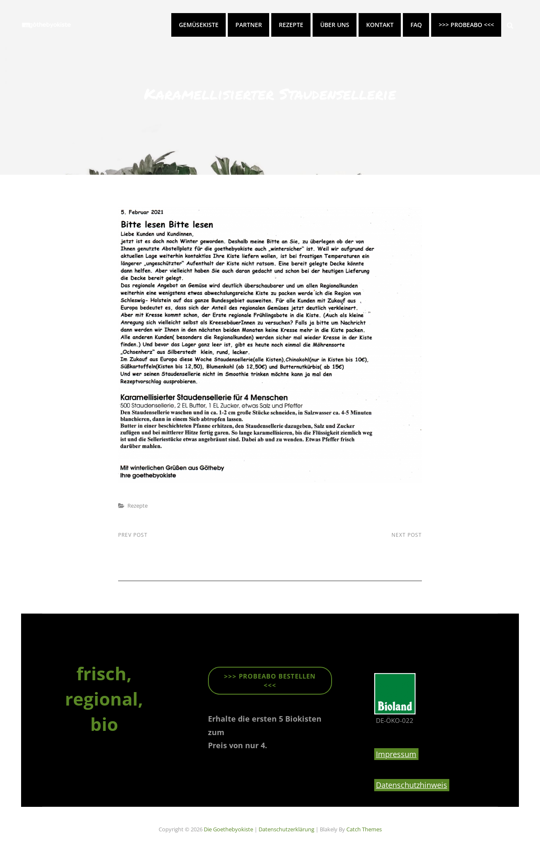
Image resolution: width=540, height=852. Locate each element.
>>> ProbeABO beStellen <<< (270, 680)
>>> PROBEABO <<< (466, 25)
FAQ (416, 25)
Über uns (334, 25)
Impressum (396, 754)
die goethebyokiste (228, 829)
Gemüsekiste (199, 25)
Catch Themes (364, 829)
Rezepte (291, 25)
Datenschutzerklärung (286, 829)
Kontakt (380, 25)
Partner (248, 25)
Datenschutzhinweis (411, 785)
